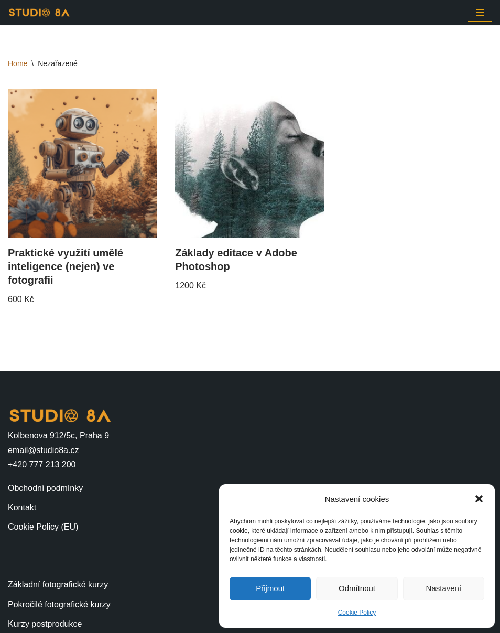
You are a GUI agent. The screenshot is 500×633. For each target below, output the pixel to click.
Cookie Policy (357, 612)
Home (17, 63)
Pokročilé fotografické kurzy (59, 604)
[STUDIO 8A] (39, 12)
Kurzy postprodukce (45, 623)
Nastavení (444, 588)
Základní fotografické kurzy (58, 584)
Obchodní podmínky (45, 488)
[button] (479, 498)
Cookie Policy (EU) (43, 526)
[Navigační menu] (480, 13)
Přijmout (270, 588)
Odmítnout (357, 588)
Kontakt (22, 507)
